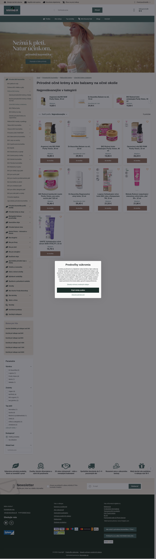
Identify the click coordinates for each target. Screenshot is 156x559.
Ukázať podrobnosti (78, 295)
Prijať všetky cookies (78, 290)
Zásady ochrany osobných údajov (78, 284)
